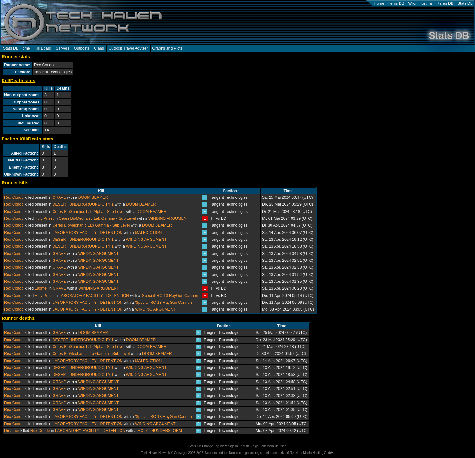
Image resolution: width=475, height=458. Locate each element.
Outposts (82, 48)
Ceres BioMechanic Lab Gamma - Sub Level (97, 218)
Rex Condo (13, 197)
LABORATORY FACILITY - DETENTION (88, 232)
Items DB (396, 3)
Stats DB (465, 3)
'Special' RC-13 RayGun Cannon (169, 295)
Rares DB (444, 3)
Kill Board (42, 48)
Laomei (41, 288)
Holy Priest (44, 218)
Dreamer (11, 431)
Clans (99, 48)
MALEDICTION (148, 232)
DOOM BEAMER (93, 197)
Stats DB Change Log (204, 446)
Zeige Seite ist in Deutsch (268, 446)
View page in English (234, 446)
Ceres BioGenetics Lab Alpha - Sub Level (88, 211)
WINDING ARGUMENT (168, 218)
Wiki (412, 3)
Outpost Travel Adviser (127, 48)
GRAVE (59, 197)
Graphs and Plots (167, 48)
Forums (426, 3)
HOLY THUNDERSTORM (159, 431)
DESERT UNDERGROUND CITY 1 (83, 204)
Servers (62, 48)
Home (379, 3)
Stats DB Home (16, 48)
